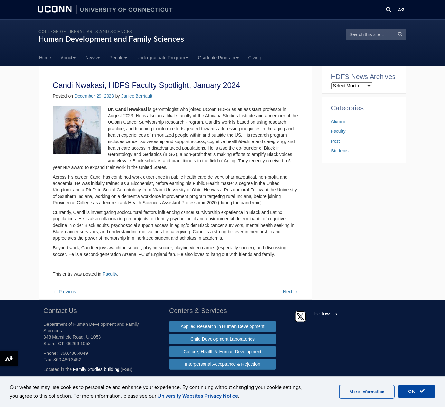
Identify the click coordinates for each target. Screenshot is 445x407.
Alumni (338, 121)
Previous (64, 291)
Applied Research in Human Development (223, 326)
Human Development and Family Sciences (111, 39)
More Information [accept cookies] (366, 391)
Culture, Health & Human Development (222, 351)
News (92, 57)
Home (45, 57)
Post (335, 141)
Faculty (110, 273)
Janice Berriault (136, 96)
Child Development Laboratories (222, 339)
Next (290, 291)
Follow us (325, 314)
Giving (254, 57)
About (68, 57)
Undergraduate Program (162, 57)
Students (340, 150)
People (118, 57)
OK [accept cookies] (416, 391)
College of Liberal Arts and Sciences (85, 31)
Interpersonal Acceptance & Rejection (222, 364)
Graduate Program (218, 57)
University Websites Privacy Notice (197, 396)
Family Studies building (96, 369)
